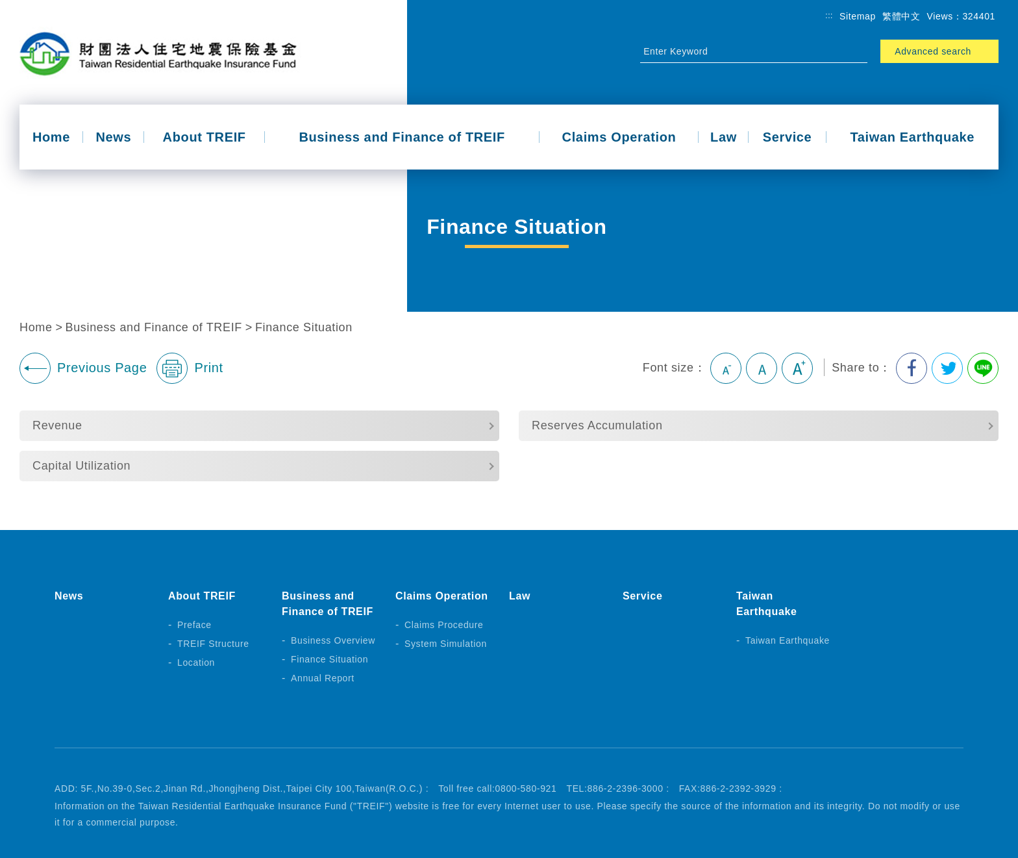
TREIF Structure (213, 643)
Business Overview (333, 640)
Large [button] (797, 368)
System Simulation (445, 643)
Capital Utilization (81, 465)
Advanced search (933, 51)
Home (51, 137)
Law (723, 137)
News (113, 137)
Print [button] (189, 368)
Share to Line (983, 368)
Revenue (57, 425)
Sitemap (857, 16)
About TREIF (204, 137)
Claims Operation (619, 137)
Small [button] (725, 368)
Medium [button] (761, 368)
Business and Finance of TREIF (402, 137)
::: (829, 15)
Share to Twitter (947, 368)
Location (196, 662)
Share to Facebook (911, 368)
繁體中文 (901, 16)
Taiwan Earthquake (912, 137)
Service (787, 137)
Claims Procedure (444, 625)
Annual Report (322, 678)
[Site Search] (742, 51)
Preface (194, 625)
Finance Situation (304, 327)
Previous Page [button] (83, 368)
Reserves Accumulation (597, 425)
